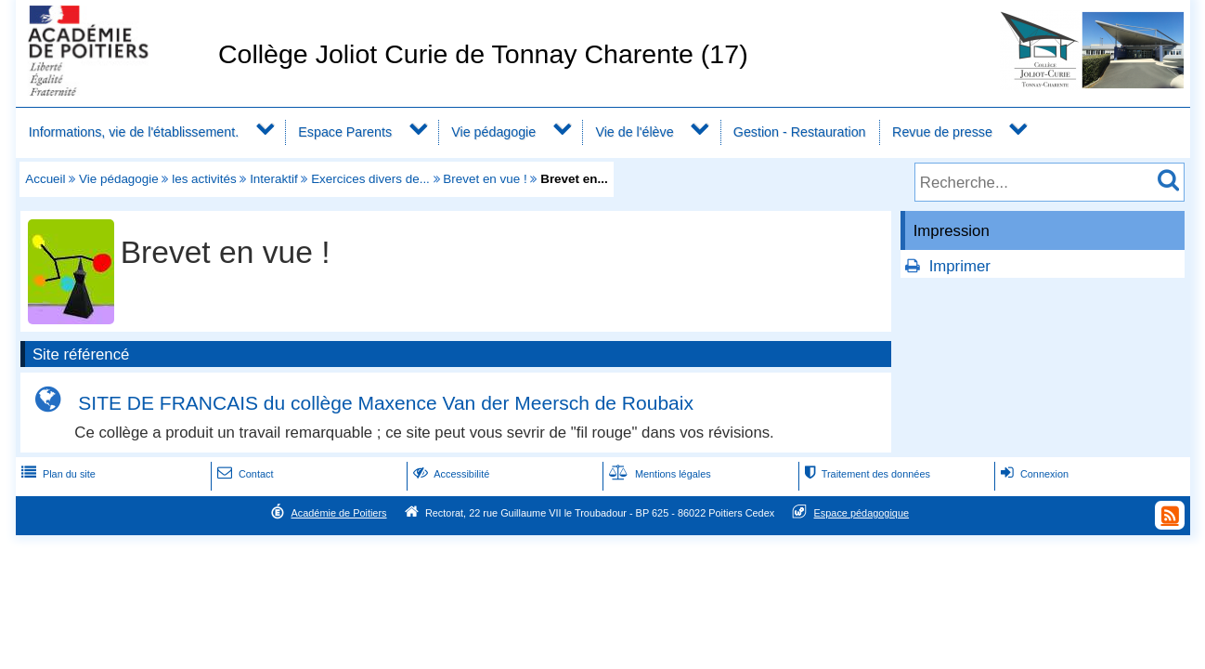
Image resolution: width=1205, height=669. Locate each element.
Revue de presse (942, 132)
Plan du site (57, 473)
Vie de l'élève (634, 132)
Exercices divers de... (370, 179)
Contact (244, 473)
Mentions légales (658, 473)
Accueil (45, 179)
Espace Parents (345, 132)
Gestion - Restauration (799, 132)
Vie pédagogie (493, 132)
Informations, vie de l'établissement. (134, 132)
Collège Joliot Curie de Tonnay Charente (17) (483, 54)
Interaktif (274, 179)
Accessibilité (449, 473)
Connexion (1033, 473)
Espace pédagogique (862, 512)
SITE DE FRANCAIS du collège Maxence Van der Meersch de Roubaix (385, 402)
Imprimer (960, 266)
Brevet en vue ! (484, 179)
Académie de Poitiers (338, 512)
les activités (204, 179)
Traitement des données (865, 473)
